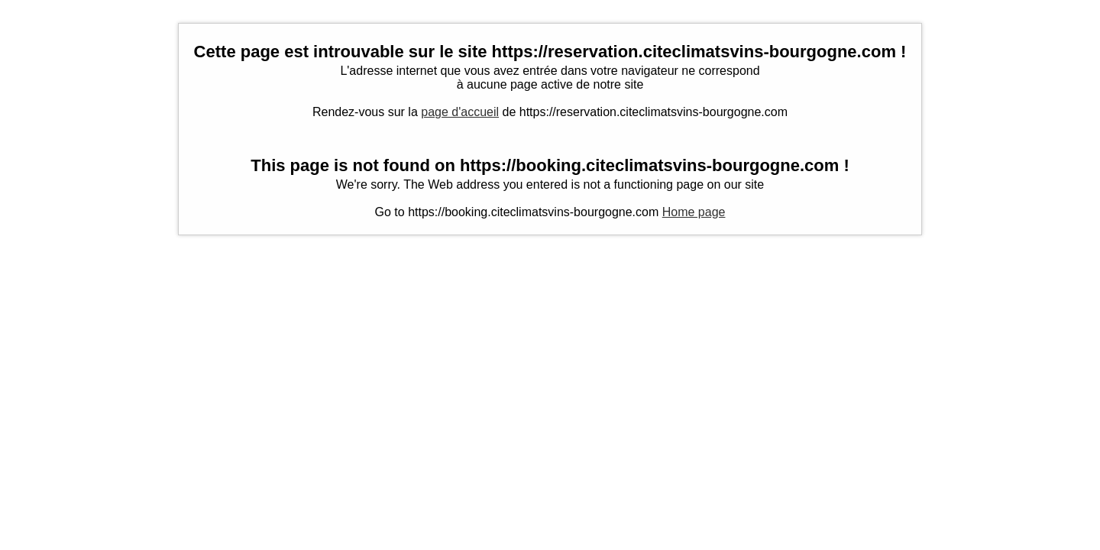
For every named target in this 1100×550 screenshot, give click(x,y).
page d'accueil (460, 111)
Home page (694, 211)
